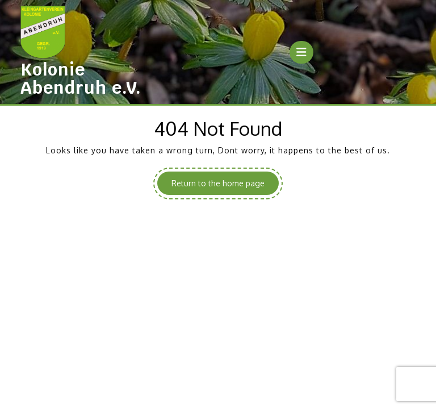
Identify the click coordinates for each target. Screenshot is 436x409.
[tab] (301, 52)
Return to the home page (225, 186)
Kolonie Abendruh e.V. (80, 79)
